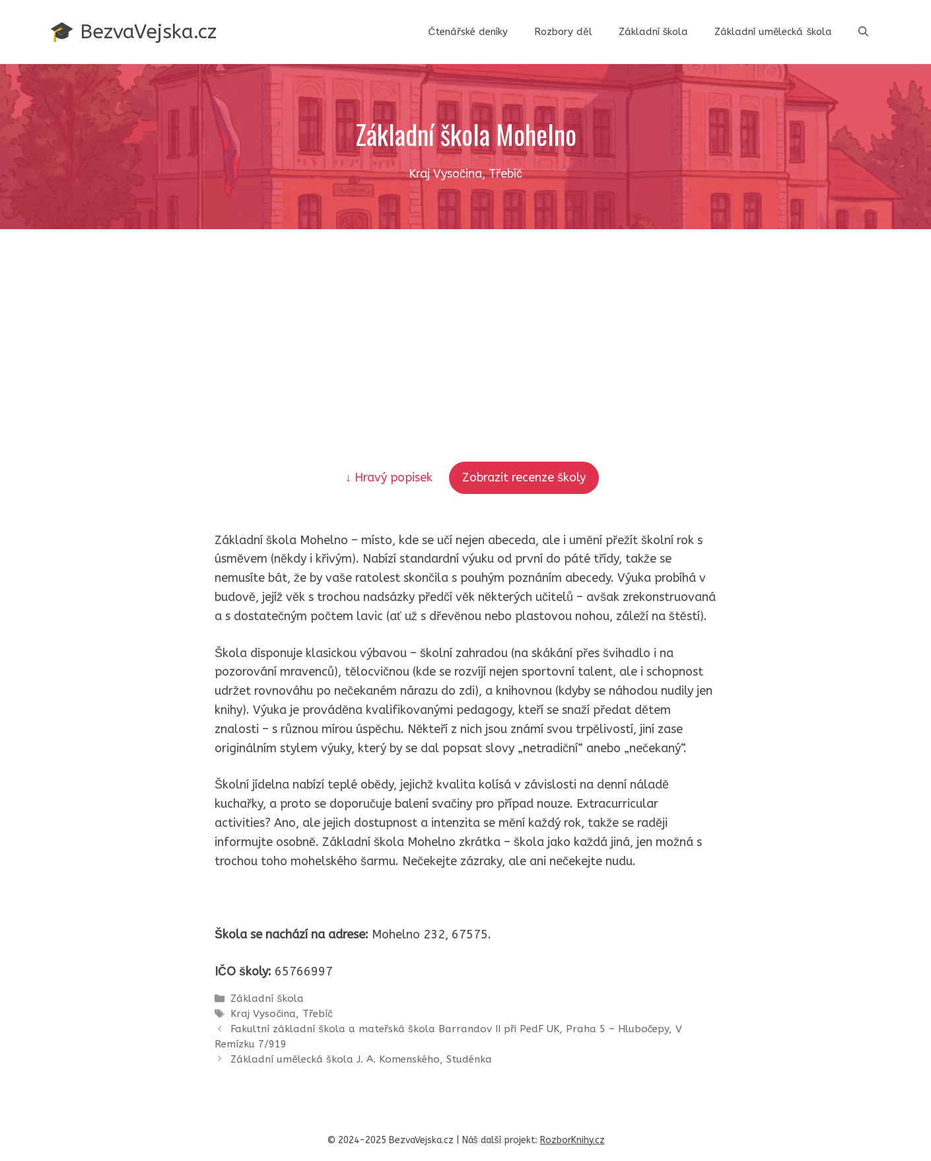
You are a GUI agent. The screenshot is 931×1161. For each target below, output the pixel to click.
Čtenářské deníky (468, 32)
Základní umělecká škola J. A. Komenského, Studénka (360, 1059)
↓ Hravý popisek (390, 477)
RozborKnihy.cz (572, 1140)
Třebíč (317, 1014)
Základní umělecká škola (773, 32)
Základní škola (654, 32)
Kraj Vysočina (263, 1014)
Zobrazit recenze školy (524, 477)
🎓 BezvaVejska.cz (133, 32)
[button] (863, 32)
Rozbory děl (563, 32)
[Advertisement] (465, 328)
